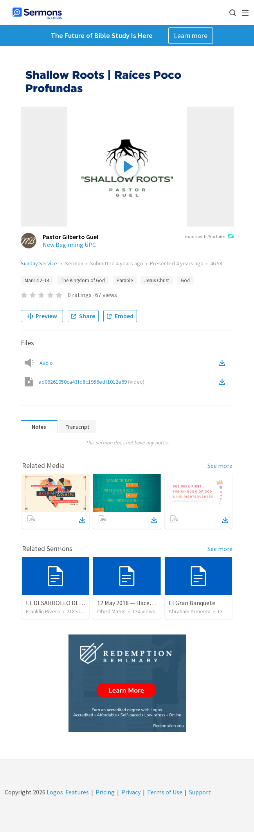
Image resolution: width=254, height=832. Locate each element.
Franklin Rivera (43, 611)
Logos (54, 792)
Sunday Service (39, 263)
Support (200, 792)
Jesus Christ (156, 280)
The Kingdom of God (83, 280)
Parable (125, 280)
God (185, 280)
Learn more (190, 35)
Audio (46, 362)
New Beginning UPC (69, 244)
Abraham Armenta (190, 611)
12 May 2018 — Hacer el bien (134, 603)
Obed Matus (111, 611)
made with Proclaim (209, 237)
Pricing (105, 792)
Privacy (131, 792)
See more (219, 465)
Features (77, 792)
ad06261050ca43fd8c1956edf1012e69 (91, 381)
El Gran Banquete (192, 603)
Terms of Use (164, 792)
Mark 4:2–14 (37, 280)
